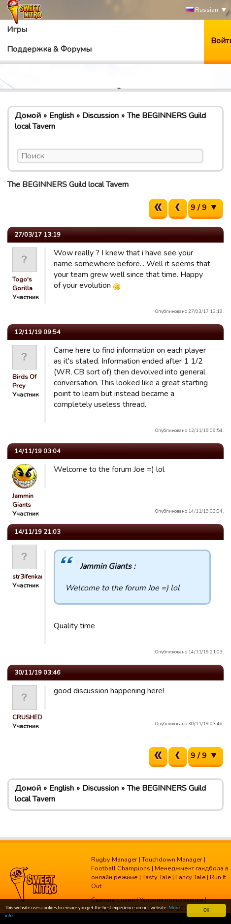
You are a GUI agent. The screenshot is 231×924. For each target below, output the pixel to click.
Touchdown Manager (172, 859)
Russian (202, 10)
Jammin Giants (22, 500)
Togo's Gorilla (22, 284)
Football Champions (120, 868)
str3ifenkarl (28, 576)
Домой (28, 115)
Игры (17, 29)
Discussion (100, 115)
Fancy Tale (190, 877)
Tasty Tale (156, 877)
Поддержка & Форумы (49, 49)
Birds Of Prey (24, 381)
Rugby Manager (114, 859)
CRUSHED (27, 717)
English (61, 115)
